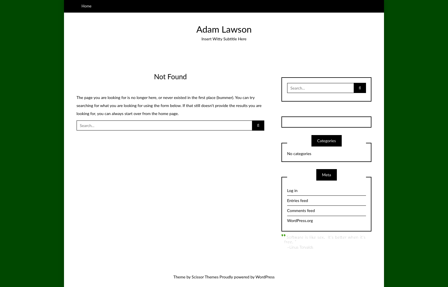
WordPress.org (300, 220)
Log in (292, 190)
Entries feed (297, 200)
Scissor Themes (205, 276)
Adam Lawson (224, 29)
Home (86, 6)
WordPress (265, 276)
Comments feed (301, 210)
